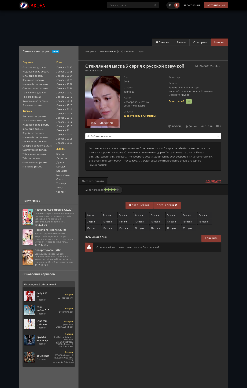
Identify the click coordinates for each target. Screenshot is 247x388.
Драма (60, 162)
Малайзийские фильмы (35, 137)
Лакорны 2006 (64, 142)
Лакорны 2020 (64, 92)
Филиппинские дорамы (35, 101)
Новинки (219, 42)
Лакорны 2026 (64, 67)
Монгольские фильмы (35, 141)
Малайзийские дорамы (35, 84)
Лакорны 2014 (64, 117)
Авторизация (216, 5)
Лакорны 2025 (64, 71)
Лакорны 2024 (64, 75)
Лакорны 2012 (64, 126)
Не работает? (212, 181)
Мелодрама (63, 175)
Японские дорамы (33, 105)
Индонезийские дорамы (36, 71)
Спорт (59, 179)
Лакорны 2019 (64, 96)
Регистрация (192, 5)
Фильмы (181, 42)
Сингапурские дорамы (35, 88)
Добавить (211, 238)
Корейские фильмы (33, 133)
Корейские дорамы (33, 80)
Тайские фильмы (32, 158)
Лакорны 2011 (63, 130)
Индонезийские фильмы (36, 124)
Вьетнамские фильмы (35, 116)
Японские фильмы (32, 166)
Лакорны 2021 (64, 88)
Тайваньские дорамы (34, 92)
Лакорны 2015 (64, 113)
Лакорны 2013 (64, 121)
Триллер (61, 183)
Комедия (61, 166)
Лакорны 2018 (64, 101)
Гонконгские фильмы (34, 120)
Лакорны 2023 (64, 80)
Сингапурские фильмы (35, 149)
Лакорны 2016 (64, 109)
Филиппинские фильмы (35, 162)
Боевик (60, 154)
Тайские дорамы (32, 96)
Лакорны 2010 (64, 134)
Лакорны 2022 (64, 84)
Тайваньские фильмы (34, 154)
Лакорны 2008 (64, 138)
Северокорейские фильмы (37, 145)
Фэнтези (61, 191)
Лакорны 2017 (64, 105)
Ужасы (60, 187)
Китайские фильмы (33, 128)
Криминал (61, 170)
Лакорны (162, 42)
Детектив (61, 158)
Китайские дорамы (33, 75)
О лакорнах (200, 42)
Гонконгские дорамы (34, 67)
